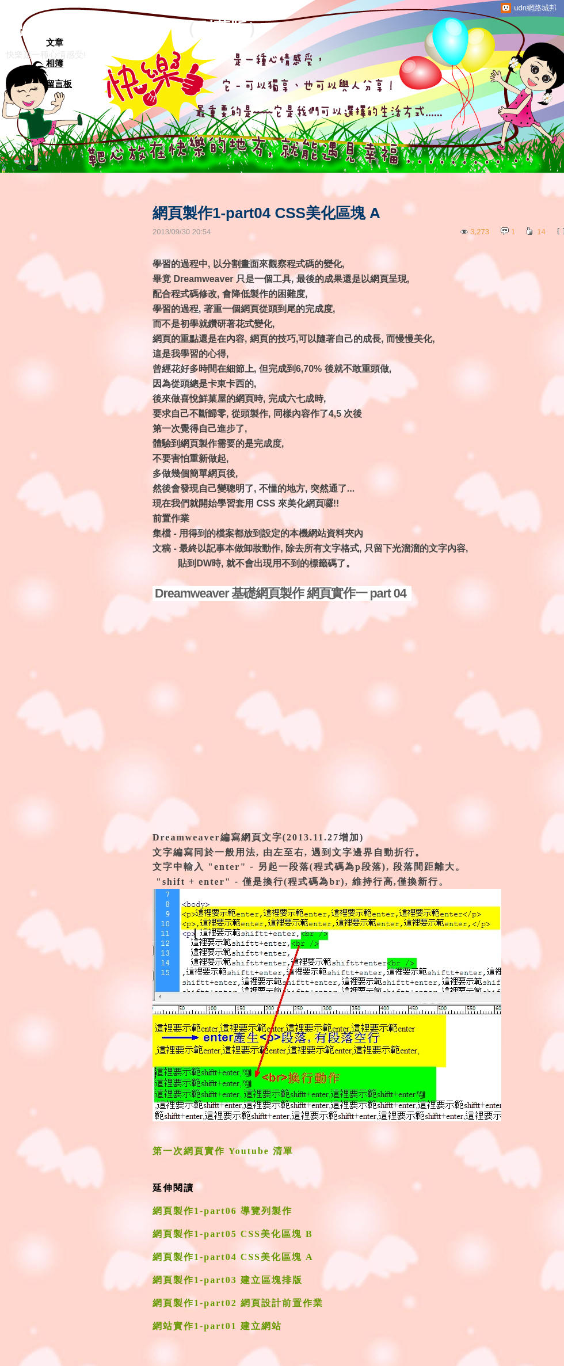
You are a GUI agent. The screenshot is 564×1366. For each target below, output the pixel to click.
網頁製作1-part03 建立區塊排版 (229, 1280)
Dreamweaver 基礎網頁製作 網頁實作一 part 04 (282, 593)
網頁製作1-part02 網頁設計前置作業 (238, 1303)
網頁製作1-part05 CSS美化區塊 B (233, 1234)
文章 (54, 42)
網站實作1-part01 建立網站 (217, 1326)
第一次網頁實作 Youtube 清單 (223, 1151)
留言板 (59, 84)
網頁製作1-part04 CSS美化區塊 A (233, 1257)
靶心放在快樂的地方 (83, 28)
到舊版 (221, 28)
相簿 (54, 63)
